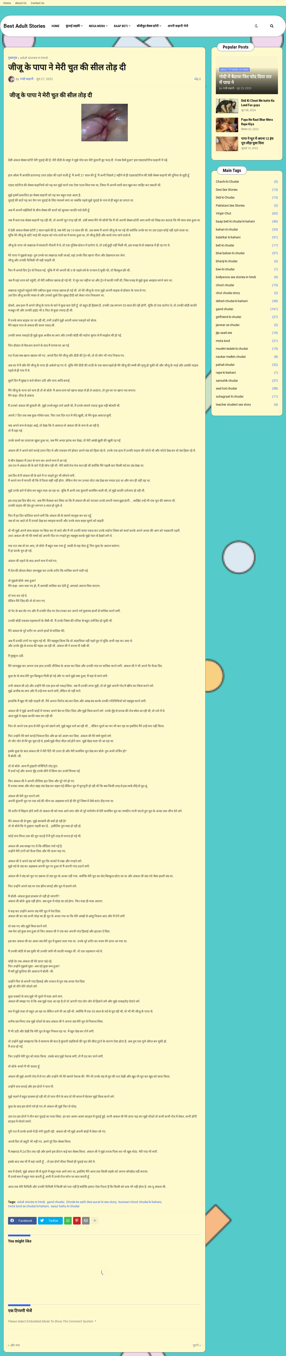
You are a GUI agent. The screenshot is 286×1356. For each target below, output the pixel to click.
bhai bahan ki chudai (247, 253)
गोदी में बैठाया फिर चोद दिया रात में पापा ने (245, 79)
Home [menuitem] (55, 26)
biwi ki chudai (247, 269)
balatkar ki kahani (247, 237)
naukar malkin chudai (247, 357)
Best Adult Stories (24, 26)
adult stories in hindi (34, 57)
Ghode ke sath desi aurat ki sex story (91, 1201)
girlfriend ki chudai (247, 317)
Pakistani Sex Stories (247, 205)
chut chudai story (247, 293)
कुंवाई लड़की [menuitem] (73, 26)
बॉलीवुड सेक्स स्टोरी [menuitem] (148, 26)
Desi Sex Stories (247, 190)
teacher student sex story (247, 405)
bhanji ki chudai (247, 261)
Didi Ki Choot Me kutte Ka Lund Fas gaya (257, 103)
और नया (15, 1345)
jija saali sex (247, 333)
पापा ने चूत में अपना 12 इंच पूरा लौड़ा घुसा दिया (257, 141)
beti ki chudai (247, 245)
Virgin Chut (247, 213)
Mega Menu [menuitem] (97, 26)
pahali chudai (247, 365)
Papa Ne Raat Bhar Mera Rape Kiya (257, 122)
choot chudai (247, 285)
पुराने (196, 1345)
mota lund (247, 341)
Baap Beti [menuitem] (121, 26)
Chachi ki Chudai (247, 182)
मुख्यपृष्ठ (12, 57)
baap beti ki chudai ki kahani (247, 221)
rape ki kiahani (247, 373)
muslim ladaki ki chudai (247, 349)
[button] (256, 26)
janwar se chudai (247, 325)
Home (7, 3)
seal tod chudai (247, 388)
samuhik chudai (247, 381)
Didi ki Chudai (247, 197)
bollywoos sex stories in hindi (247, 277)
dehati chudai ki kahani (247, 301)
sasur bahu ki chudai (65, 1206)
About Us (20, 3)
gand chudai (55, 1201)
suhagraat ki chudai (247, 396)
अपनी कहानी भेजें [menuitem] (178, 26)
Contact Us (37, 3)
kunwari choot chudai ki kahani (139, 1201)
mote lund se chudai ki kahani (28, 1206)
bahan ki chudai (247, 229)
